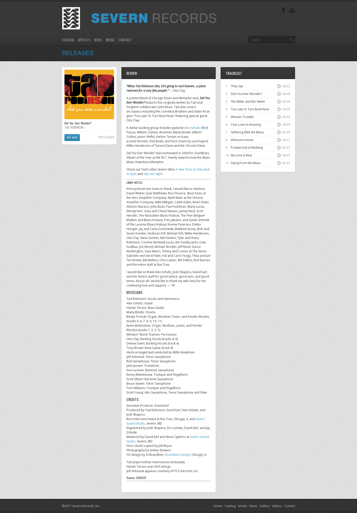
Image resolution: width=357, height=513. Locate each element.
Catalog (68, 39)
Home (217, 506)
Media (110, 39)
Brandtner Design (177, 455)
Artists (84, 39)
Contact (125, 39)
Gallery (264, 506)
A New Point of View (189, 169)
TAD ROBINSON (74, 127)
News (98, 39)
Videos (277, 506)
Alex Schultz (192, 128)
